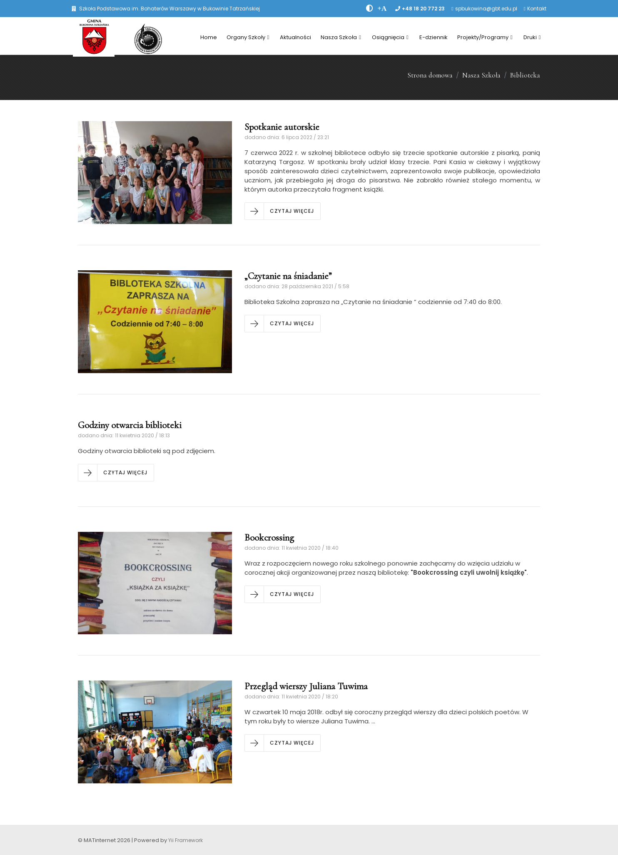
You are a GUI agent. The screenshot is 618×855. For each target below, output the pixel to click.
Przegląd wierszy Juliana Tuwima (306, 686)
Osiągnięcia (390, 37)
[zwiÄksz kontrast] (369, 8)
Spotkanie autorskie (281, 127)
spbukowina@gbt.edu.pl (486, 8)
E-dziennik (433, 37)
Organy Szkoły (248, 37)
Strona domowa (430, 75)
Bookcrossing (269, 537)
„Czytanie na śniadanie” (288, 276)
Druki (532, 37)
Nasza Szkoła (341, 37)
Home (208, 37)
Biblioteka (525, 75)
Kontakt (536, 8)
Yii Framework (185, 840)
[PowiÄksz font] (382, 8)
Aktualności (295, 37)
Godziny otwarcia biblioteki (130, 425)
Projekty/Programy (485, 37)
